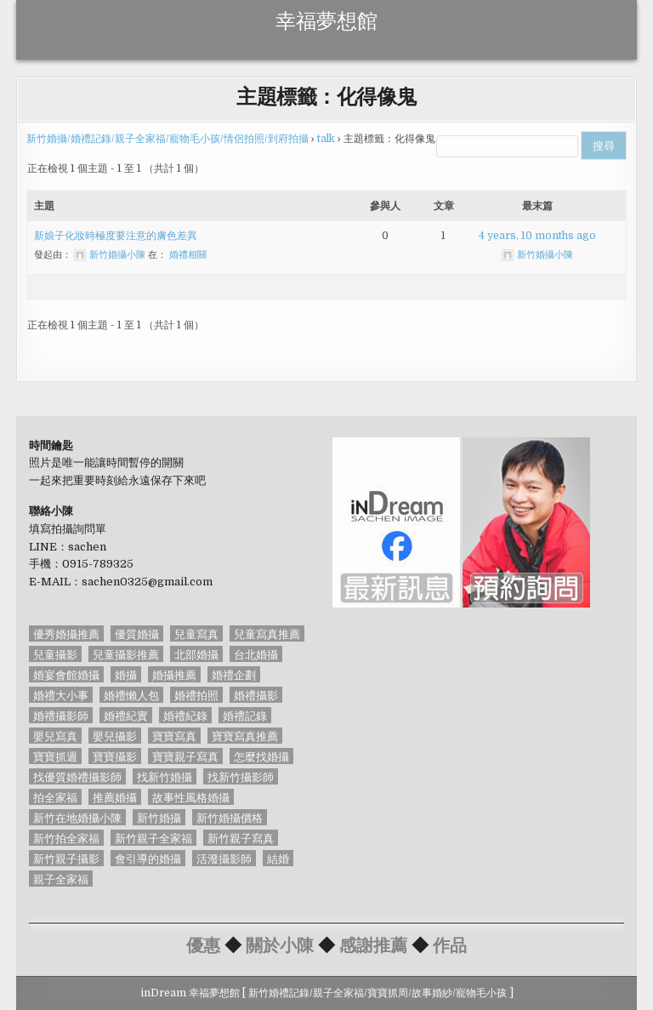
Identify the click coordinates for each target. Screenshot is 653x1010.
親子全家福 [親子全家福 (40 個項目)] (60, 878)
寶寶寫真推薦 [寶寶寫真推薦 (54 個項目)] (245, 736)
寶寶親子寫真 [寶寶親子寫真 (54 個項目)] (185, 756)
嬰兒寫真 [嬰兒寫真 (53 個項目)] (55, 736)
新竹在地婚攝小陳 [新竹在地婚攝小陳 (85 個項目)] (77, 817)
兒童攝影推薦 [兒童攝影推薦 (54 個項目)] (126, 654)
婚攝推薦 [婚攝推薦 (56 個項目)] (174, 674)
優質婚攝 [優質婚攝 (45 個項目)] (137, 633)
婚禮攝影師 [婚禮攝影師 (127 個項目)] (60, 715)
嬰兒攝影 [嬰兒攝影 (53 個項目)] (115, 736)
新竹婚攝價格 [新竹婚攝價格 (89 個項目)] (229, 817)
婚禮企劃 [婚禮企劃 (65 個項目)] (234, 674)
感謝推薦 (373, 944)
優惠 (203, 944)
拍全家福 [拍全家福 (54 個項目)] (55, 797)
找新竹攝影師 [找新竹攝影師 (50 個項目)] (240, 776)
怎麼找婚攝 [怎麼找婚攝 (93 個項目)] (261, 756)
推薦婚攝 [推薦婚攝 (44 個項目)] (115, 797)
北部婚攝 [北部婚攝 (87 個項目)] (196, 654)
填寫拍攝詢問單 (67, 528)
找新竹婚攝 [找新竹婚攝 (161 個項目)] (164, 776)
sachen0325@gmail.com (147, 581)
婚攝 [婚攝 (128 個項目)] (126, 674)
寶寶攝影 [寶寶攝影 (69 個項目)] (115, 756)
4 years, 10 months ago (537, 236)
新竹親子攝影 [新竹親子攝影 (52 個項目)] (66, 858)
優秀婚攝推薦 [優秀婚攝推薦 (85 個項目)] (66, 633)
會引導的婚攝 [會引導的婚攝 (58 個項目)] (148, 858)
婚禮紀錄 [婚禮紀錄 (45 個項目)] (185, 715)
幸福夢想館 (326, 18)
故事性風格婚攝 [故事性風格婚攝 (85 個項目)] (191, 797)
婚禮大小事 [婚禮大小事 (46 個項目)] (60, 695)
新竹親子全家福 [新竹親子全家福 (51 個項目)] (153, 838)
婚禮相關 (188, 254)
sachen (87, 546)
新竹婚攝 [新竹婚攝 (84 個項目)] (159, 817)
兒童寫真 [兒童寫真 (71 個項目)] (196, 633)
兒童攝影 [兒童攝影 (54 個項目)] (55, 654)
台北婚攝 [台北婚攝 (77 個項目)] (256, 654)
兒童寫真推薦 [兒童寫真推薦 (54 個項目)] (267, 633)
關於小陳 (280, 944)
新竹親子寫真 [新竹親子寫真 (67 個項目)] (240, 838)
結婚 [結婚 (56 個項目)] (278, 858)
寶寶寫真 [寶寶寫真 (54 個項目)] (174, 736)
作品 (450, 944)
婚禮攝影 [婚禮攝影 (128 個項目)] (256, 695)
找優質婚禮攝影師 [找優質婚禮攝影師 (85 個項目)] (77, 776)
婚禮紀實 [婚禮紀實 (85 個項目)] (126, 715)
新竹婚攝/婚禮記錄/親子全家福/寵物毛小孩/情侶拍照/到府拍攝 (167, 139)
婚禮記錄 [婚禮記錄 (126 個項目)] (245, 715)
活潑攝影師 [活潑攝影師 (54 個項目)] (224, 858)
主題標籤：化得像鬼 (326, 95)
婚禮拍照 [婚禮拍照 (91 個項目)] (196, 695)
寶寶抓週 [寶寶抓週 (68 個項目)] (55, 756)
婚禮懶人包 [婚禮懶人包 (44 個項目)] (131, 695)
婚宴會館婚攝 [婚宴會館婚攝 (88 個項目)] (66, 674)
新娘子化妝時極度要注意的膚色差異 (115, 236)
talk (326, 139)
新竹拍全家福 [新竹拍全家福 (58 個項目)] (66, 838)
